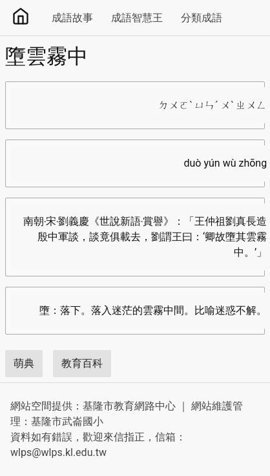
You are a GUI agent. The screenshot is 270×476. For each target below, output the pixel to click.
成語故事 (72, 18)
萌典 (24, 363)
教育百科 (82, 363)
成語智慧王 (137, 18)
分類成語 (201, 18)
